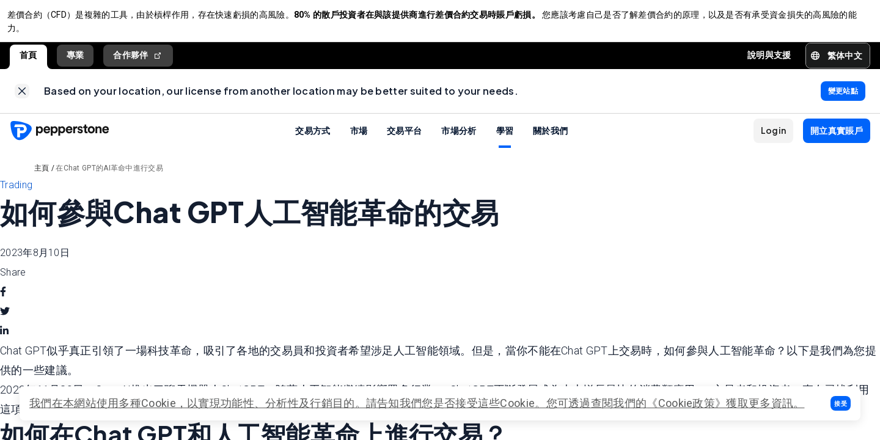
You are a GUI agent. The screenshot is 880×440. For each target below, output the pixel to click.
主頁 (42, 178)
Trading (16, 195)
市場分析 (458, 140)
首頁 (28, 60)
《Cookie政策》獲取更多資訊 (720, 403)
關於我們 (550, 140)
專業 (75, 60)
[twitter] (5, 322)
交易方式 (312, 140)
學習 (505, 140)
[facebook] (3, 302)
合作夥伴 (138, 61)
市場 (359, 140)
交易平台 (404, 140)
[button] (841, 403)
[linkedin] (4, 341)
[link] (22, 99)
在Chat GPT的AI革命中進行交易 (109, 178)
